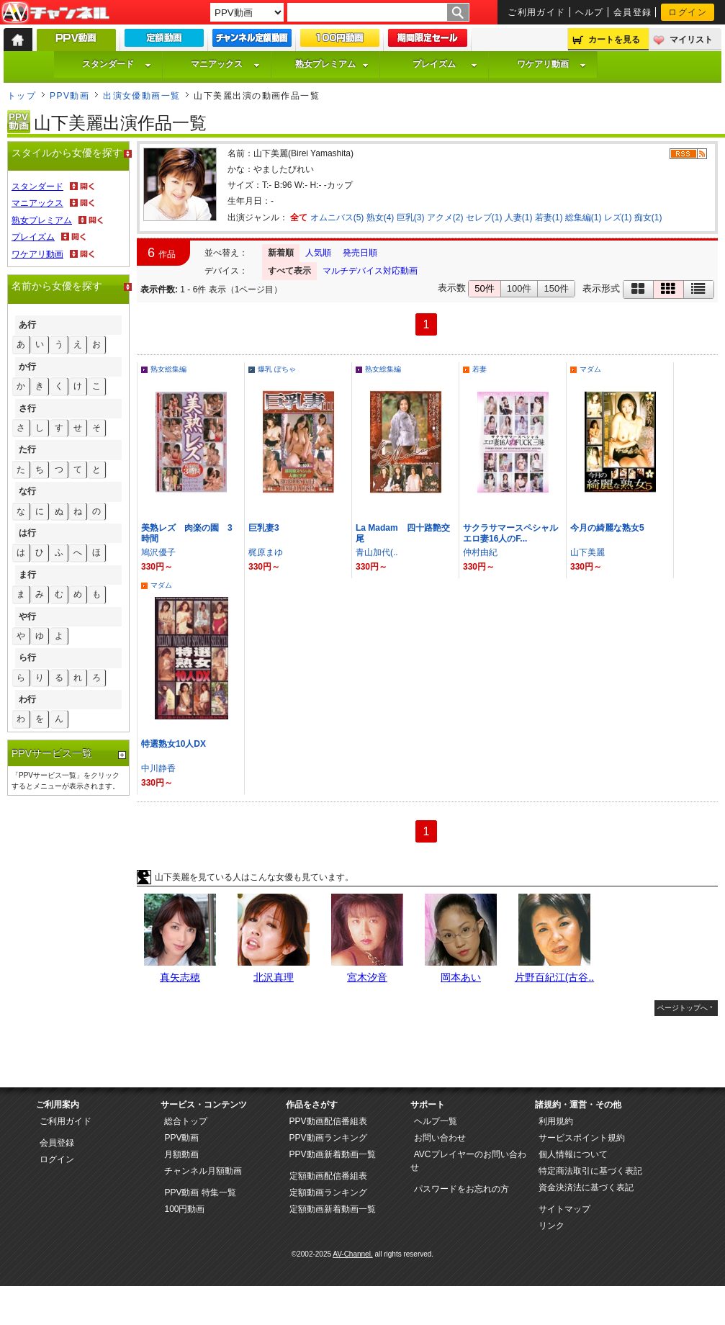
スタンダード (116, 64)
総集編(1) (583, 217)
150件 (556, 288)
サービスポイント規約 (582, 1138)
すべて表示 (289, 271)
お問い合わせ (440, 1138)
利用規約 (556, 1121)
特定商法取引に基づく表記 (590, 1171)
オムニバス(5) (337, 217)
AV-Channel (55, 12)
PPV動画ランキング (328, 1138)
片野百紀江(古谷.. (554, 977)
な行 (27, 491)
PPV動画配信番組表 (328, 1121)
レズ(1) (618, 217)
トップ (21, 96)
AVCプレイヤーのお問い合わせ (468, 1160)
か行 (27, 366)
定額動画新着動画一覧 (332, 1209)
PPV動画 (69, 96)
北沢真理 (273, 977)
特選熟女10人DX (173, 744)
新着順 (281, 253)
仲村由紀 (480, 552)
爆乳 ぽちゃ (277, 369)
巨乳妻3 (263, 528)
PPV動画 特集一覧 (199, 1192)
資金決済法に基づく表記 (586, 1187)
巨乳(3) (411, 217)
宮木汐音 (367, 977)
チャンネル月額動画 (203, 1171)
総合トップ (185, 1121)
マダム (590, 369)
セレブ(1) (484, 217)
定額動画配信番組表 (328, 1176)
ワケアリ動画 (551, 64)
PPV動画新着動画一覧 (332, 1154)
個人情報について (573, 1154)
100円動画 (184, 1209)
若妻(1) (549, 217)
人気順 (318, 253)
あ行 (27, 325)
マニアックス (225, 64)
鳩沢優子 (158, 552)
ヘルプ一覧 (435, 1121)
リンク (551, 1226)
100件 (519, 288)
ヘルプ (589, 12)
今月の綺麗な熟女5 (607, 528)
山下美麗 (587, 552)
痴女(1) (648, 217)
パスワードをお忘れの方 (461, 1189)
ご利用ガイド (537, 12)
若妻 (479, 369)
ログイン (687, 12)
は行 (27, 533)
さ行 (27, 408)
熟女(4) (380, 217)
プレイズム (445, 64)
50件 (484, 288)
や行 (27, 616)
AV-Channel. (352, 1254)
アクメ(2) (445, 217)
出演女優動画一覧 (142, 96)
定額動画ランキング (328, 1192)
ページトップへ (682, 1008)
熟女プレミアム (332, 64)
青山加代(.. (377, 552)
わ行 (27, 699)
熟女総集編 (168, 369)
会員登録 (632, 12)
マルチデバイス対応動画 (370, 271)
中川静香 (158, 768)
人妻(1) (519, 217)
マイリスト (691, 40)
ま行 (27, 575)
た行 (27, 449)
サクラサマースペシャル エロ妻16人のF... (515, 533)
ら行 (27, 657)
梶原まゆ (265, 552)
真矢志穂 (180, 977)
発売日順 (360, 253)
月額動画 (181, 1154)
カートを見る (614, 40)
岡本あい (461, 977)
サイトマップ (564, 1209)
